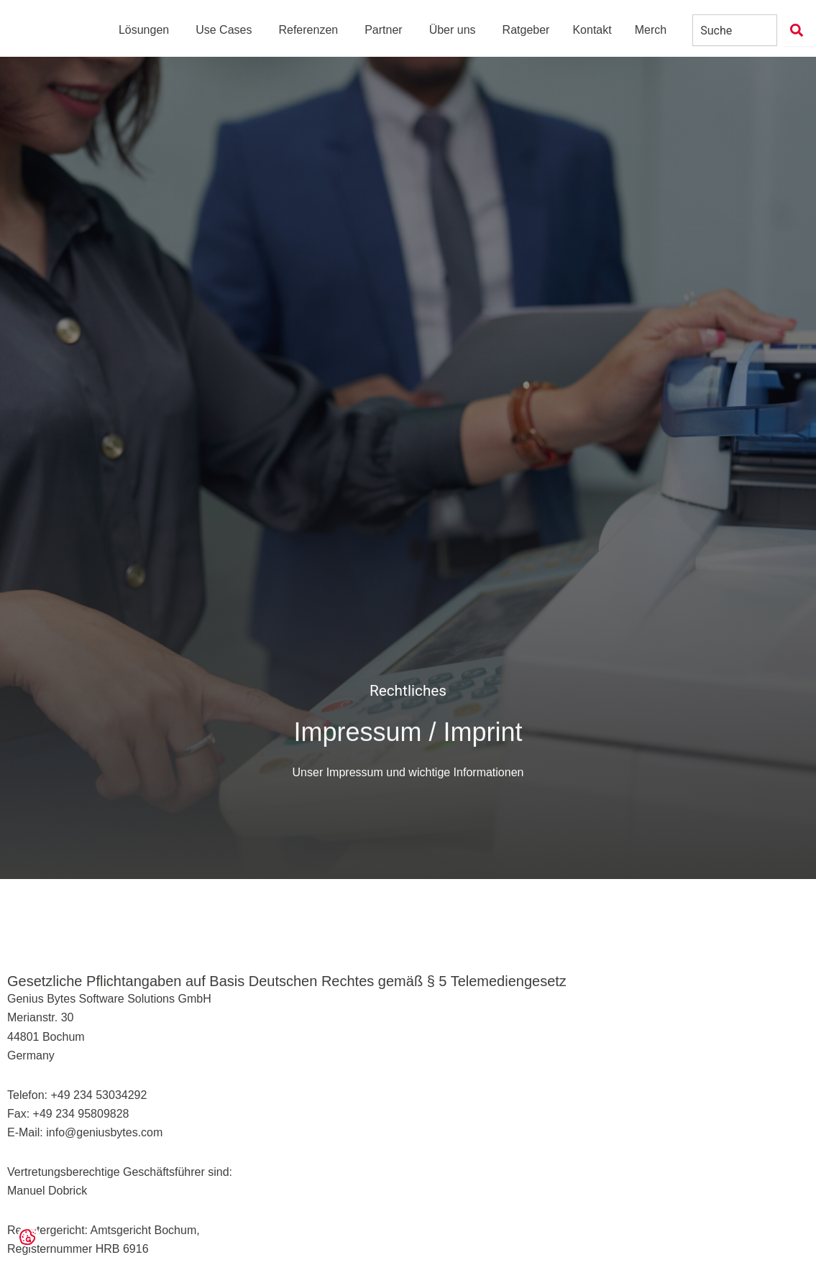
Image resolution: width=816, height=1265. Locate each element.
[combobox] (734, 36)
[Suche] (799, 36)
